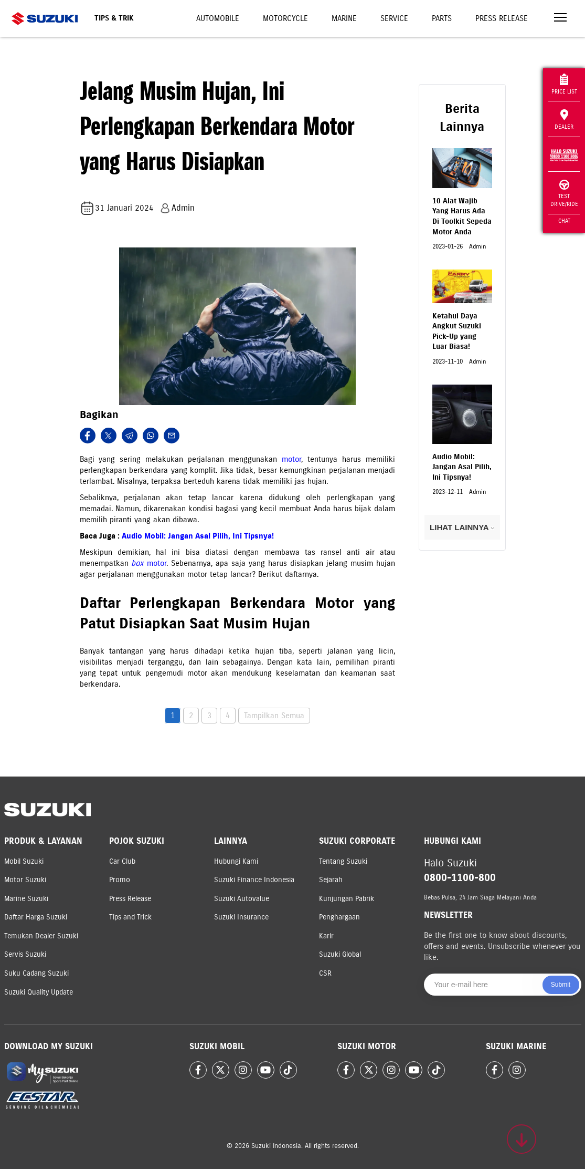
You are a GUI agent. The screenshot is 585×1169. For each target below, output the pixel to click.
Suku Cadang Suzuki (36, 973)
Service (394, 18)
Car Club (122, 861)
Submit (560, 984)
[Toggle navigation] (560, 18)
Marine (344, 18)
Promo (119, 879)
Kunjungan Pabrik (346, 898)
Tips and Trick (130, 917)
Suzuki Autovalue (241, 898)
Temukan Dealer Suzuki (41, 936)
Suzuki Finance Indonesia (254, 879)
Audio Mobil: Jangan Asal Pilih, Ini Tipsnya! (198, 536)
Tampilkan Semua (274, 715)
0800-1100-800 (460, 877)
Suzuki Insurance (241, 917)
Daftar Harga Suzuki (35, 917)
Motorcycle (285, 18)
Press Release (501, 18)
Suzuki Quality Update (38, 992)
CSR (325, 973)
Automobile (217, 18)
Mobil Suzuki (24, 861)
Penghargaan (339, 917)
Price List (564, 84)
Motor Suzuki (25, 879)
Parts (442, 18)
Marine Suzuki (26, 898)
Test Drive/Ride (564, 194)
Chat (564, 220)
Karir (326, 936)
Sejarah (331, 879)
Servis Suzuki (25, 954)
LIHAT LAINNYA (462, 527)
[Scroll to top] (521, 1139)
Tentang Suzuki (343, 861)
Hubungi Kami (236, 861)
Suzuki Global (340, 954)
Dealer (564, 119)
